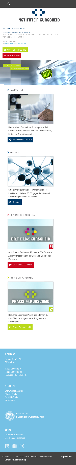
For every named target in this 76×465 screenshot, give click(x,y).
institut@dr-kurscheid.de (15, 43)
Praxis (15, 50)
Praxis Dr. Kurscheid (22, 327)
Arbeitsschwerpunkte (22, 139)
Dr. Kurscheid (11, 55)
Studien (16, 202)
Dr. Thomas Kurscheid (23, 265)
